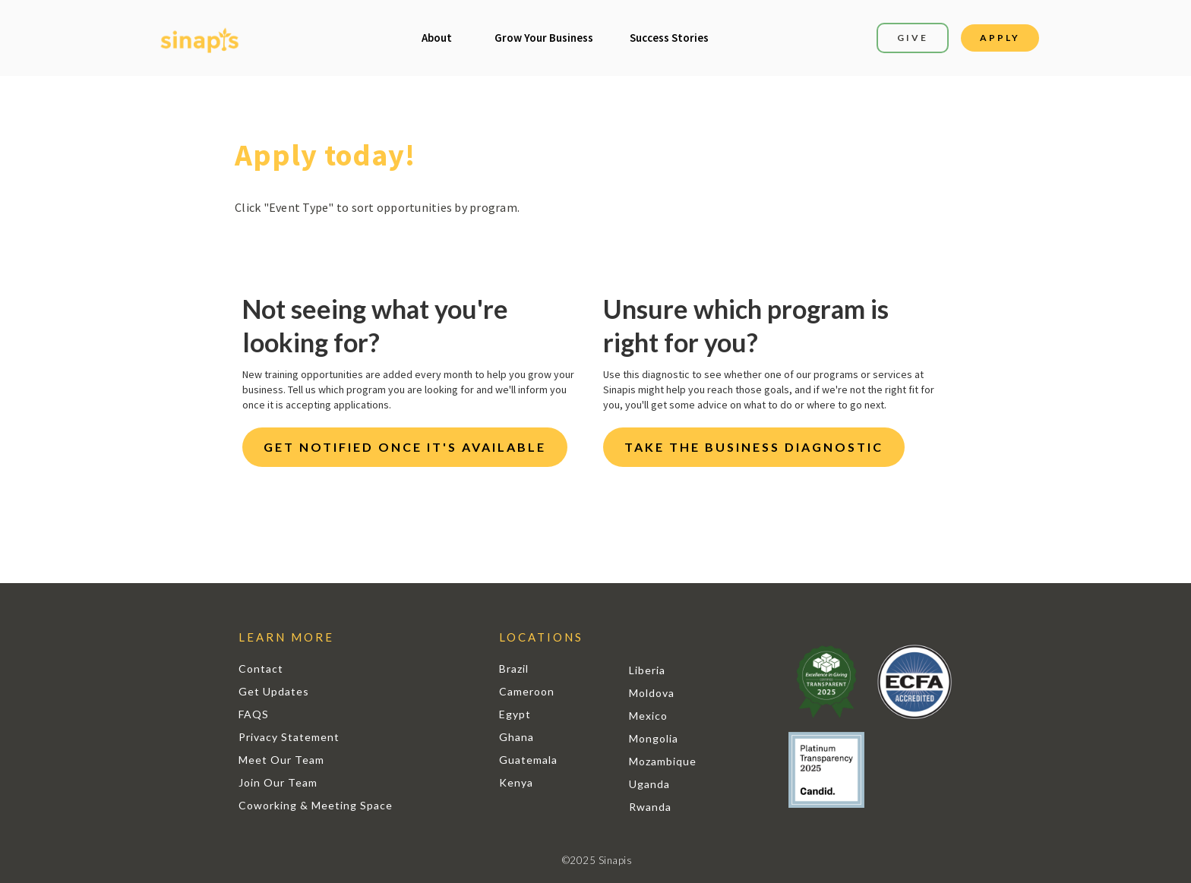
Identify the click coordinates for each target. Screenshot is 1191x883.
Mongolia (653, 738)
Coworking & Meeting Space (316, 805)
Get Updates (274, 691)
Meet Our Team (281, 759)
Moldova (651, 692)
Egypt (515, 714)
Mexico (648, 715)
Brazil (514, 668)
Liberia (647, 670)
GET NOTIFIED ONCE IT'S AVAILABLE (405, 447)
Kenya (516, 782)
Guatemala (528, 759)
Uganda (649, 783)
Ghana (516, 736)
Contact (261, 668)
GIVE (912, 37)
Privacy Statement (289, 736)
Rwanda (650, 806)
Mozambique (663, 761)
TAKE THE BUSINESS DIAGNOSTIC (753, 447)
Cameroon (526, 691)
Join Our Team (278, 782)
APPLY (1000, 37)
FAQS (254, 714)
